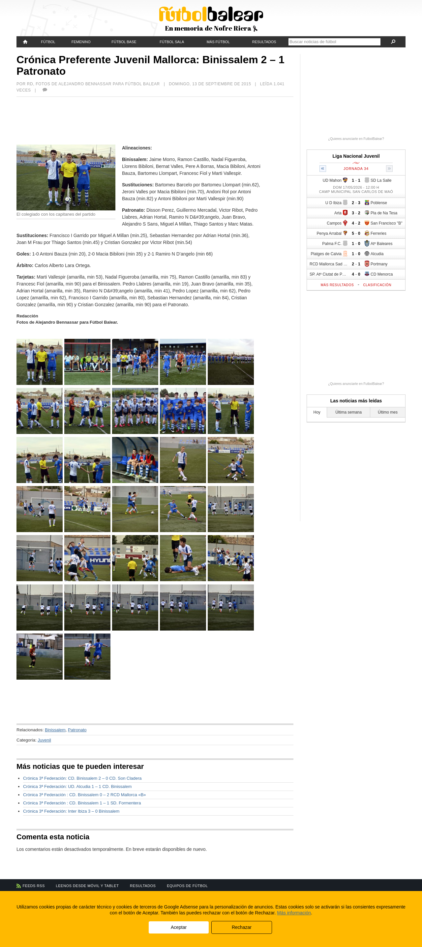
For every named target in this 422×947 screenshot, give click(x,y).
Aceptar (179, 927)
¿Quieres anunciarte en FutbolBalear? (356, 139)
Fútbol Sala (172, 42)
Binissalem (55, 729)
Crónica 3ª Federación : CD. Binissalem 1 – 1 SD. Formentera (82, 802)
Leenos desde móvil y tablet (87, 886)
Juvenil (44, 740)
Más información (294, 912)
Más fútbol (218, 42)
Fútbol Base (123, 42)
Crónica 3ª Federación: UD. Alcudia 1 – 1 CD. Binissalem (77, 786)
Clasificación (377, 285)
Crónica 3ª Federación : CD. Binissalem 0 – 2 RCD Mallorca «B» (84, 794)
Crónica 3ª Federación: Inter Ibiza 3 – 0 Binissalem (71, 811)
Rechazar (242, 927)
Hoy (317, 412)
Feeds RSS (34, 886)
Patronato (77, 729)
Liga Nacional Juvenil (355, 156)
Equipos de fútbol (187, 886)
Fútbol (48, 42)
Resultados (264, 42)
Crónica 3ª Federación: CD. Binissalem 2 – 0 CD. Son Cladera (82, 778)
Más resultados (337, 285)
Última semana (348, 412)
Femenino (81, 42)
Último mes (388, 412)
